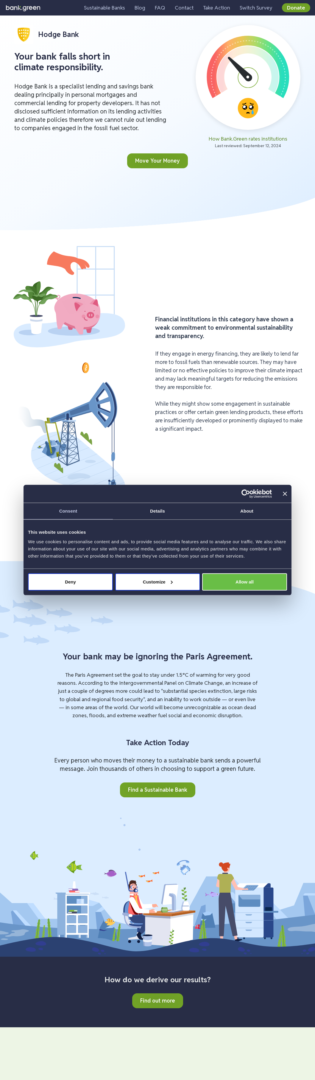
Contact (184, 7)
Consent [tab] (68, 510)
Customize (158, 581)
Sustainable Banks (104, 7)
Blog (140, 7)
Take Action (216, 7)
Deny (70, 581)
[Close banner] (285, 494)
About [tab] (246, 510)
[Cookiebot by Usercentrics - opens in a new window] (246, 493)
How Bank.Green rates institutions (248, 138)
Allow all (245, 581)
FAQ (160, 7)
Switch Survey (256, 7)
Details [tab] (157, 510)
